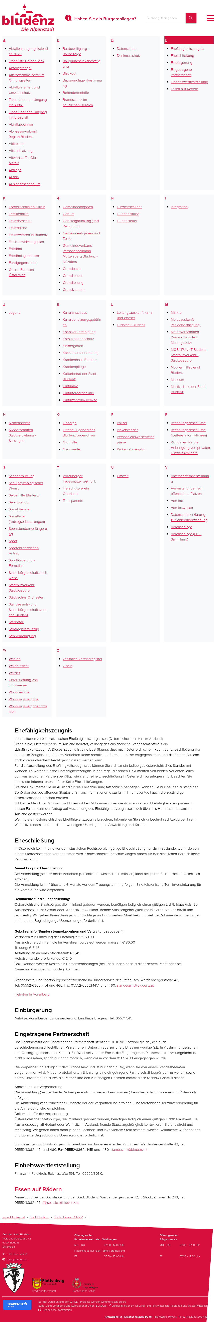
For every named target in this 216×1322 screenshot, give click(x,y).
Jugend (15, 312)
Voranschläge (181, 526)
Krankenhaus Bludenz (80, 359)
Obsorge (70, 422)
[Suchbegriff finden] (191, 18)
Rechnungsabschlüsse (188, 422)
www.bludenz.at (13, 1217)
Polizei (122, 422)
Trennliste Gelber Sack (26, 60)
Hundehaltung (128, 213)
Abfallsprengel (20, 67)
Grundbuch (72, 268)
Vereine (177, 500)
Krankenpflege (74, 366)
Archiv (14, 176)
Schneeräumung (22, 475)
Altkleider (16, 143)
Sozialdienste (19, 509)
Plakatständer (127, 429)
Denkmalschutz (129, 55)
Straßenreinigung (22, 635)
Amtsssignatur (113, 1317)
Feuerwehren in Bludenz (28, 234)
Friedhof (15, 248)
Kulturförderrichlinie (78, 392)
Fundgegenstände (23, 262)
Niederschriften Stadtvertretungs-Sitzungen (22, 435)
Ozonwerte (71, 449)
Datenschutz (126, 48)
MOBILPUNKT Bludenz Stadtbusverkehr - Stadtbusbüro (188, 355)
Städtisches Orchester (26, 597)
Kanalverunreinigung (79, 331)
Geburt (68, 213)
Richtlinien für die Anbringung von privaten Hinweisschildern (190, 447)
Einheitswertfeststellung (189, 81)
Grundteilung (73, 282)
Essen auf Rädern (184, 88)
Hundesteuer (127, 220)
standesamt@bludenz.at (135, 985)
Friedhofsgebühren (24, 255)
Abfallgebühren (21, 124)
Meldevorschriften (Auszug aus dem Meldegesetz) (185, 337)
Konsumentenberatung (81, 352)
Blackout (69, 73)
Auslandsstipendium (24, 183)
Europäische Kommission (57, 1310)
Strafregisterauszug (24, 628)
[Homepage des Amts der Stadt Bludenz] (28, 18)
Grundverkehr (74, 289)
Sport (13, 540)
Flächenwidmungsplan (26, 241)
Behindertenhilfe (76, 92)
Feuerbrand (18, 227)
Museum (177, 379)
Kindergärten (73, 345)
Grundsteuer (73, 275)
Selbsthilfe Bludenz (24, 495)
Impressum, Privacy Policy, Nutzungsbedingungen (184, 1316)
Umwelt (123, 475)
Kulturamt (70, 385)
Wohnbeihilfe (19, 692)
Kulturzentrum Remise (80, 399)
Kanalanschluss (75, 312)
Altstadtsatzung (21, 150)
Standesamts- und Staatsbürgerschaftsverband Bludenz (28, 609)
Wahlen (15, 658)
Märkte (176, 312)
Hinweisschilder (129, 206)
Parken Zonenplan (131, 449)
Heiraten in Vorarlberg (32, 994)
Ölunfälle (70, 442)
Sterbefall (16, 621)
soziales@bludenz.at (63, 1202)
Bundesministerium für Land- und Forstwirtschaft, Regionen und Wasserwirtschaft (160, 1305)
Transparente (73, 500)
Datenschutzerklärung (138, 1317)
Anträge (15, 169)
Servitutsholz (19, 502)
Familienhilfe (19, 213)
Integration (179, 206)
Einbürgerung (181, 62)
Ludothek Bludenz (131, 324)
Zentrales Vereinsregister (82, 658)
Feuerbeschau (20, 220)
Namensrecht (19, 422)
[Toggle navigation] (210, 18)
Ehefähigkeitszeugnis (187, 48)
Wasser (14, 672)
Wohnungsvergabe (24, 699)
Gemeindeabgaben (78, 206)
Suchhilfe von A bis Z (68, 1217)
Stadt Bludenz (39, 1217)
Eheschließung (182, 55)
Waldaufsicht (19, 665)
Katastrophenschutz (78, 338)
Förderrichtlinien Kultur (27, 206)
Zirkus (67, 665)
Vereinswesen (182, 507)
